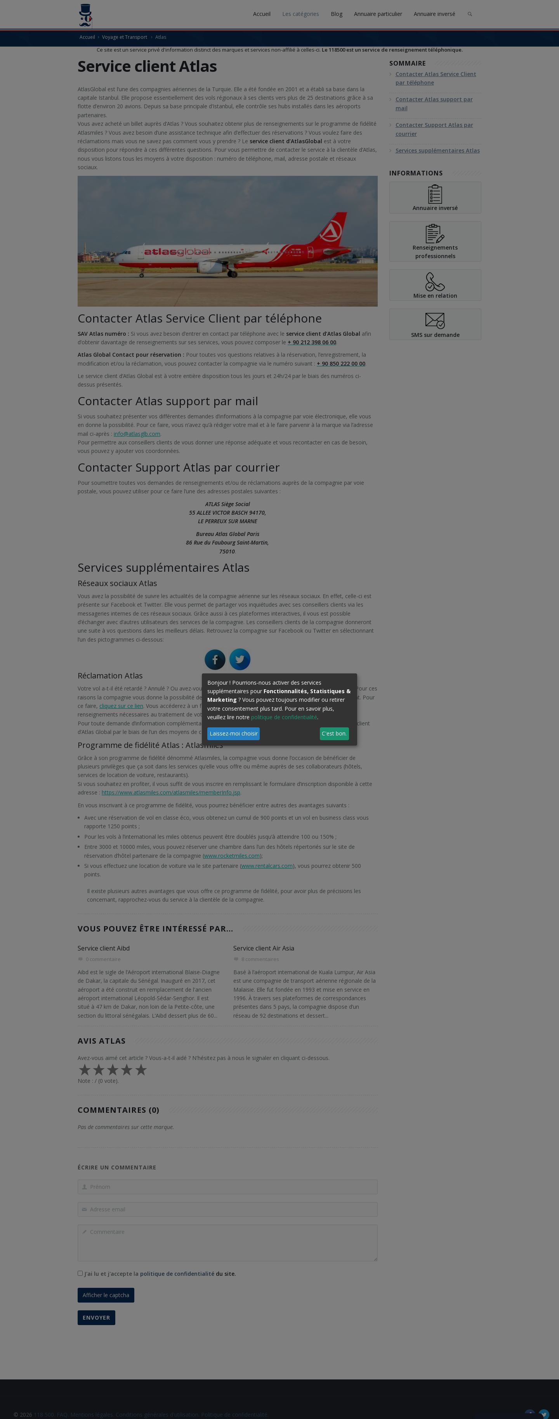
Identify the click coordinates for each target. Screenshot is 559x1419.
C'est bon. (334, 733)
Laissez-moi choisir (234, 733)
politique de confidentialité (284, 717)
